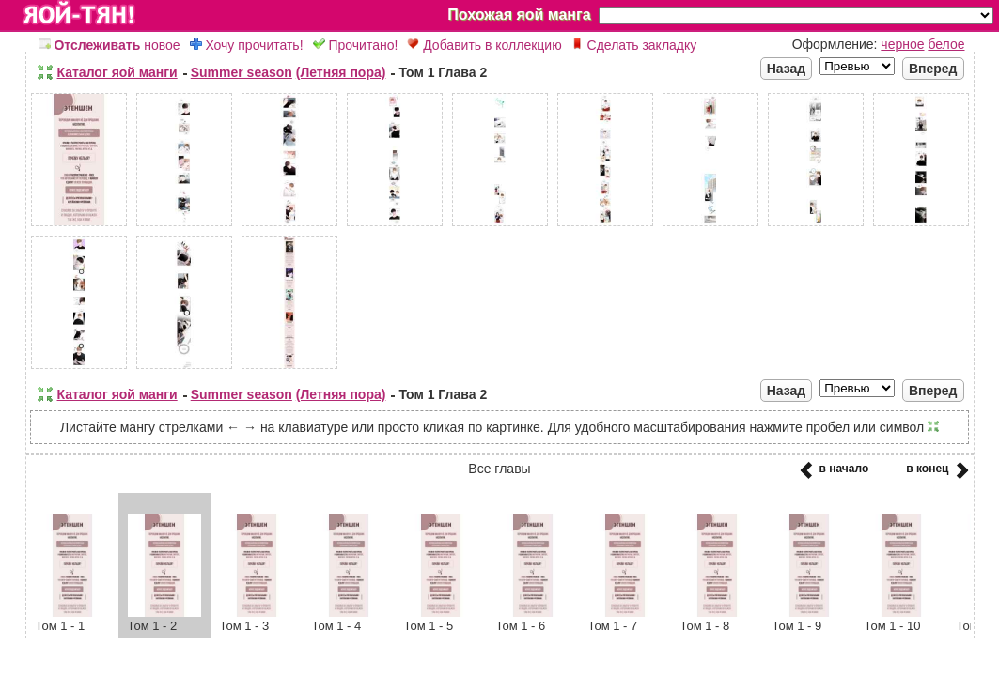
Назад (786, 68)
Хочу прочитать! (247, 45)
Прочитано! (355, 45)
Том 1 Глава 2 (442, 72)
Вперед (933, 68)
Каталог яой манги (117, 72)
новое (109, 45)
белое (946, 44)
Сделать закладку (634, 45)
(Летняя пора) (341, 72)
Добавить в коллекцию (484, 45)
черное (902, 44)
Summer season (241, 72)
